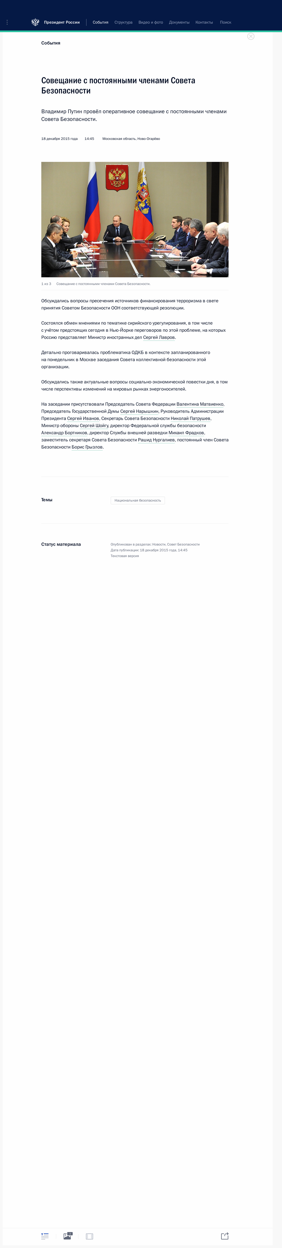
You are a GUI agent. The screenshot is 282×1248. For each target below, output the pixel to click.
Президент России (62, 8)
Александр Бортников (64, 433)
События (50, 43)
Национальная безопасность (138, 500)
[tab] (45, 1236)
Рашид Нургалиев (156, 440)
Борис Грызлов (87, 447)
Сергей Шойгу (94, 425)
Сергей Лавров (159, 337)
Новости (159, 544)
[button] (9, 8)
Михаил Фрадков (186, 433)
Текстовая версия (125, 556)
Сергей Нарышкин (139, 411)
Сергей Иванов (83, 418)
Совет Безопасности (183, 544)
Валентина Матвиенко (200, 404)
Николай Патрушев (190, 418)
